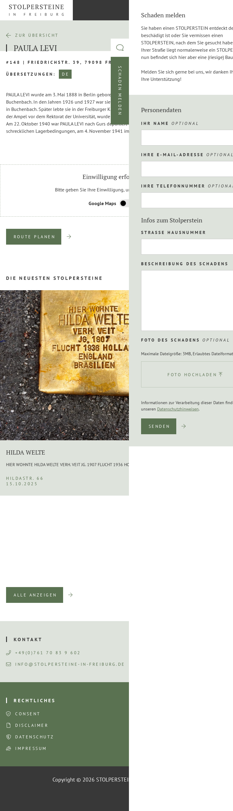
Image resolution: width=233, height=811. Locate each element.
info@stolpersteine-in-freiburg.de (65, 664)
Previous (187, 578)
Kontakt (28, 639)
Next (206, 578)
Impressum (31, 748)
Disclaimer (31, 725)
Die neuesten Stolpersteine (54, 278)
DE (65, 74)
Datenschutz (34, 737)
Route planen (34, 236)
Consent (28, 713)
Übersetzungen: (31, 74)
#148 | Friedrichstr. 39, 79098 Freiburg (69, 62)
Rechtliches (35, 700)
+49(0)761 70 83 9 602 (43, 652)
